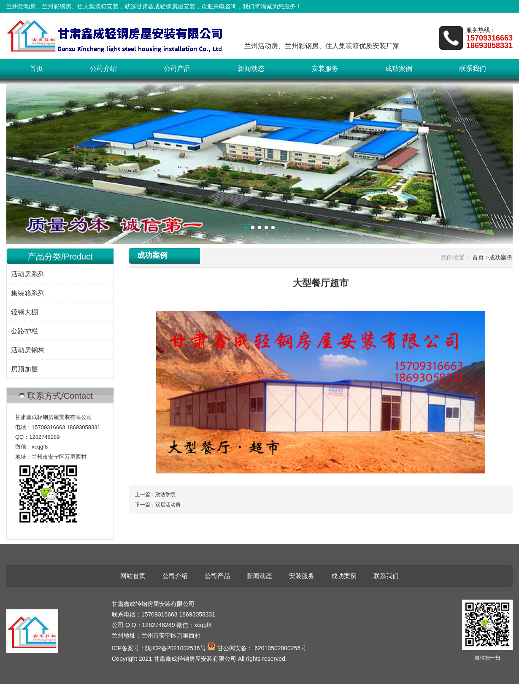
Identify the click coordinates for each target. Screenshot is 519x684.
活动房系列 (28, 274)
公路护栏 (24, 331)
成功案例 (398, 68)
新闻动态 (251, 68)
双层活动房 (168, 505)
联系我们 (472, 68)
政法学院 (165, 494)
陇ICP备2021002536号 (175, 648)
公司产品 (177, 68)
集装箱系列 (28, 293)
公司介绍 (103, 68)
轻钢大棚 (24, 312)
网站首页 (133, 575)
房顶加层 (24, 369)
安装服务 (324, 68)
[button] (246, 227)
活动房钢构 (28, 350)
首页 (36, 68)
